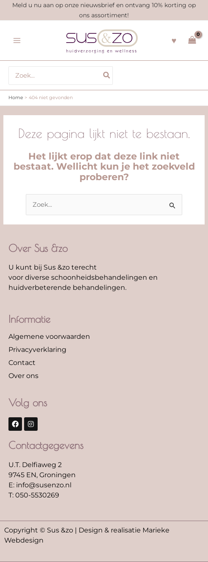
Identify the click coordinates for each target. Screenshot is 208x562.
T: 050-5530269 (33, 495)
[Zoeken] (106, 75)
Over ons (23, 376)
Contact (22, 363)
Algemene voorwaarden (49, 336)
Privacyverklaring (37, 350)
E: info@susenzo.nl (39, 485)
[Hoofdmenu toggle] (16, 40)
